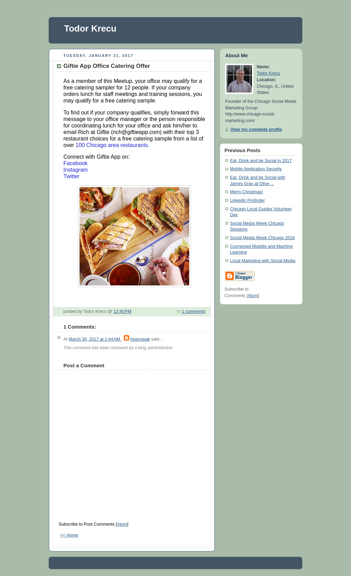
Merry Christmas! (246, 191)
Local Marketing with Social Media (262, 260)
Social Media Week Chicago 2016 (262, 237)
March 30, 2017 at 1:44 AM (95, 339)
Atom (122, 524)
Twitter (71, 176)
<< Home (69, 535)
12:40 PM (122, 311)
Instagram (75, 170)
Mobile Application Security (256, 169)
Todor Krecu (90, 28)
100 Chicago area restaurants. (112, 145)
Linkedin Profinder (247, 200)
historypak (140, 339)
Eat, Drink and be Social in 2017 (261, 160)
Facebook (75, 163)
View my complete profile (256, 129)
